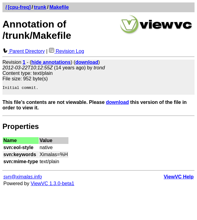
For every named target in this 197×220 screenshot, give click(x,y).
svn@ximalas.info (22, 178)
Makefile (59, 7)
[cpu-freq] (19, 7)
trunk (40, 7)
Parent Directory (23, 51)
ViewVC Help (179, 178)
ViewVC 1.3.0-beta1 (52, 185)
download (117, 104)
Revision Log (66, 51)
